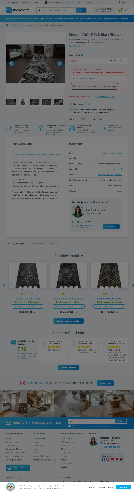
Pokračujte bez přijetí (106, 487)
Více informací (56, 488)
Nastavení (92, 487)
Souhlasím (123, 487)
